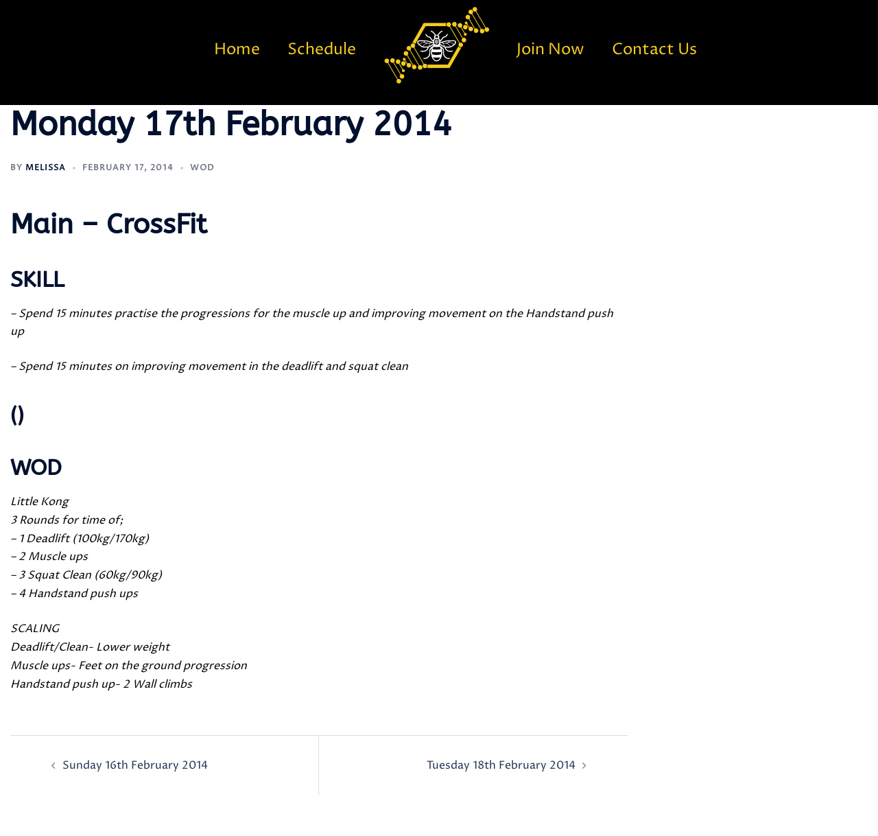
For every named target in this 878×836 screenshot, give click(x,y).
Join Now (550, 49)
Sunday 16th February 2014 (135, 765)
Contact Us (654, 49)
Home (237, 49)
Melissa (45, 168)
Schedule (321, 49)
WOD (202, 168)
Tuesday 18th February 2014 (501, 765)
